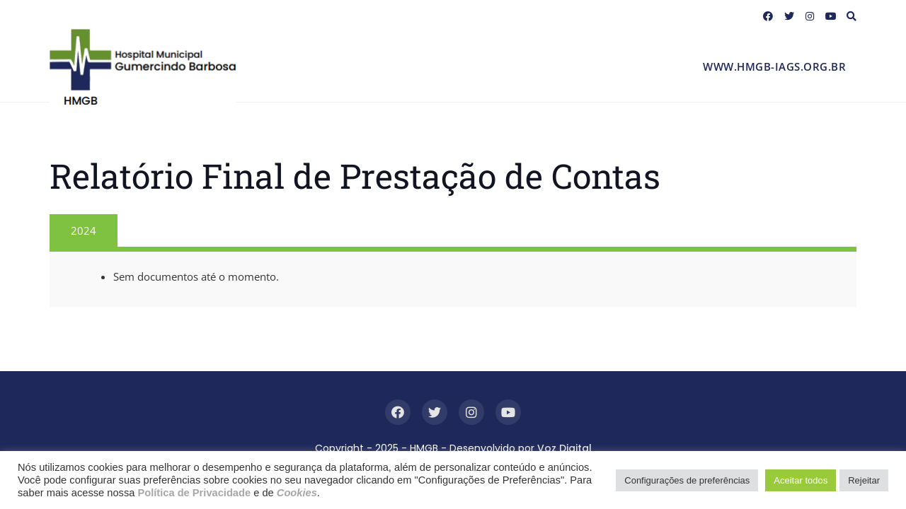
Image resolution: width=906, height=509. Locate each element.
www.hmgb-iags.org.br (774, 66)
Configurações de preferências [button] (687, 480)
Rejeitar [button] (864, 480)
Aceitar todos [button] (800, 480)
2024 (83, 230)
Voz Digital (564, 448)
